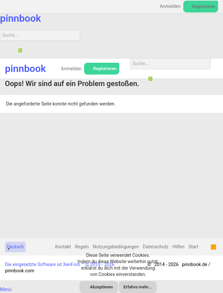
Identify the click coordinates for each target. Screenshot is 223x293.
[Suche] (40, 35)
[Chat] (18, 51)
